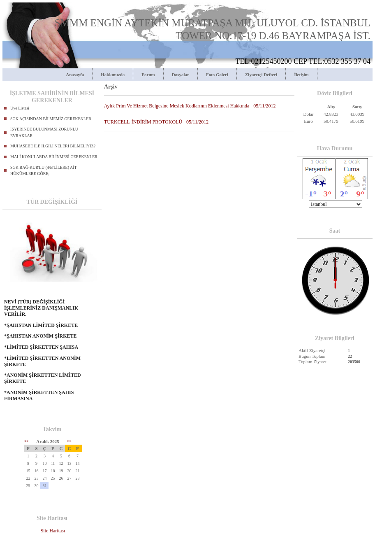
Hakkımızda (113, 74)
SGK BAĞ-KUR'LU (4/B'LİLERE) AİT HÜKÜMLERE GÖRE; (43, 170)
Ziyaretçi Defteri (261, 74)
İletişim (301, 74)
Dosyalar (180, 74)
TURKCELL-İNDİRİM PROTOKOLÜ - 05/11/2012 (156, 122)
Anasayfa (75, 74)
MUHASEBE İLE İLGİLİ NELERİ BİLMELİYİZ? (52, 146)
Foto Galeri (217, 74)
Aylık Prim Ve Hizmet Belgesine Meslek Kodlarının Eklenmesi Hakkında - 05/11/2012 (190, 106)
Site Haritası (53, 531)
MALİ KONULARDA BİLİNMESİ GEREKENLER (53, 156)
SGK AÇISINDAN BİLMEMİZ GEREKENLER (50, 119)
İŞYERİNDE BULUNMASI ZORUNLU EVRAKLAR (44, 132)
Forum (148, 74)
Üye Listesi (19, 108)
